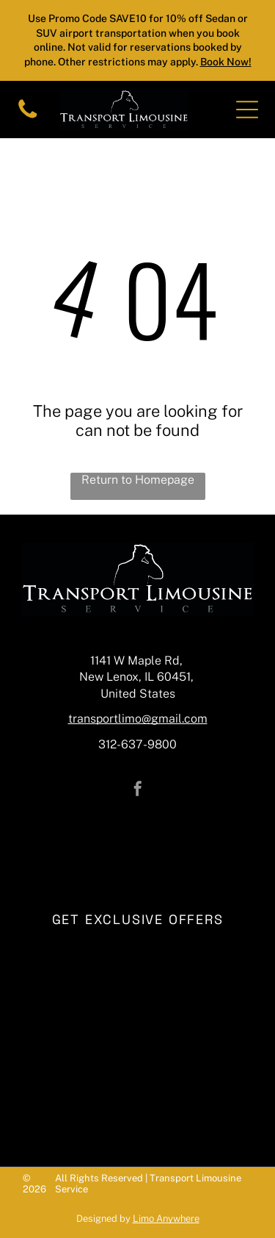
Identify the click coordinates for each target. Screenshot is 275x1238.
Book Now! (226, 62)
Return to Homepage (137, 480)
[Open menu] (247, 110)
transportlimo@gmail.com (138, 719)
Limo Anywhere (166, 1218)
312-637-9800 (137, 744)
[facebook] (138, 791)
